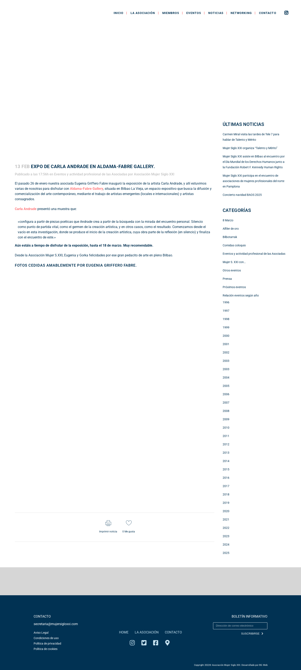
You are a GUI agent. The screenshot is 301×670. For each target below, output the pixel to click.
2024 (226, 544)
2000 (226, 335)
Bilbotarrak (230, 237)
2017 (226, 486)
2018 (226, 494)
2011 (226, 436)
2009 (226, 419)
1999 (226, 327)
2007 (226, 402)
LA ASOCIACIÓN (147, 632)
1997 (226, 310)
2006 (226, 394)
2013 (226, 452)
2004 (226, 377)
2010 (226, 427)
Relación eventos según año (241, 295)
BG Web (263, 665)
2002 (226, 352)
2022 (226, 527)
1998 (226, 319)
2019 (226, 502)
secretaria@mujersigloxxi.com (56, 624)
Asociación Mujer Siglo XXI (154, 174)
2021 (226, 519)
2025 (226, 553)
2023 (226, 536)
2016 (226, 477)
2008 (226, 411)
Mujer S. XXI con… (234, 262)
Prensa (227, 278)
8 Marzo (228, 220)
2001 (226, 344)
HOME (123, 632)
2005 (226, 386)
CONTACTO (173, 632)
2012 (226, 444)
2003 (226, 360)
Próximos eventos (234, 287)
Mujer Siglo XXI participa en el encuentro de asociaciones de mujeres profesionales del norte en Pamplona (253, 181)
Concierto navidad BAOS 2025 (242, 194)
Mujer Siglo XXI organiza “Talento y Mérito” (250, 148)
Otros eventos (232, 270)
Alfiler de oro (231, 228)
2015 (226, 469)
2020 (226, 511)
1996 (226, 302)
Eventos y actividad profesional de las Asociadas (90, 174)
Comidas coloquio (234, 245)
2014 (226, 461)
